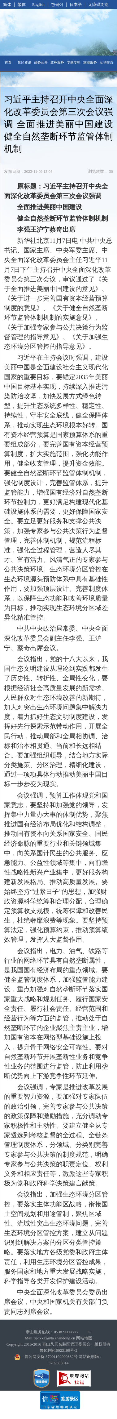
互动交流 (106, 62)
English (38, 4)
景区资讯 (24, 62)
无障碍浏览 (98, 4)
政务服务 (57, 62)
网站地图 (84, 1338)
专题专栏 (73, 62)
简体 (7, 4)
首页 (8, 62)
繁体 (22, 4)
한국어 (57, 4)
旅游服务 (90, 62)
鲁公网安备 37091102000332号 (51, 1356)
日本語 (76, 4)
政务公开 (41, 62)
